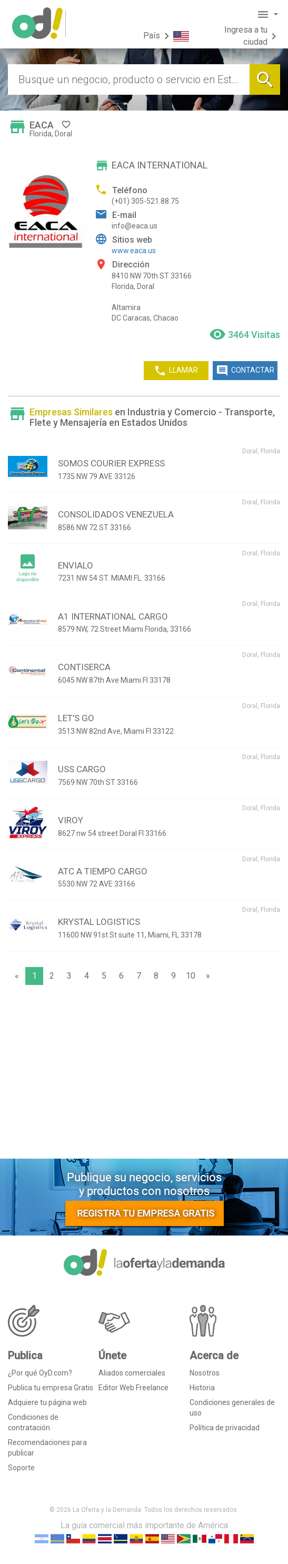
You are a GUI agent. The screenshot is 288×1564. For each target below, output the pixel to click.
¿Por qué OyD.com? (40, 1373)
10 (190, 976)
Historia (202, 1387)
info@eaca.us (134, 226)
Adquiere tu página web (47, 1402)
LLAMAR (176, 370)
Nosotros (205, 1373)
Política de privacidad (225, 1427)
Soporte (21, 1467)
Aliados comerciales (131, 1373)
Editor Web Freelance (133, 1387)
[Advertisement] (144, 1074)
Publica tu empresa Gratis (50, 1387)
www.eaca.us (134, 250)
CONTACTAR (245, 370)
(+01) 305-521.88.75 (145, 201)
